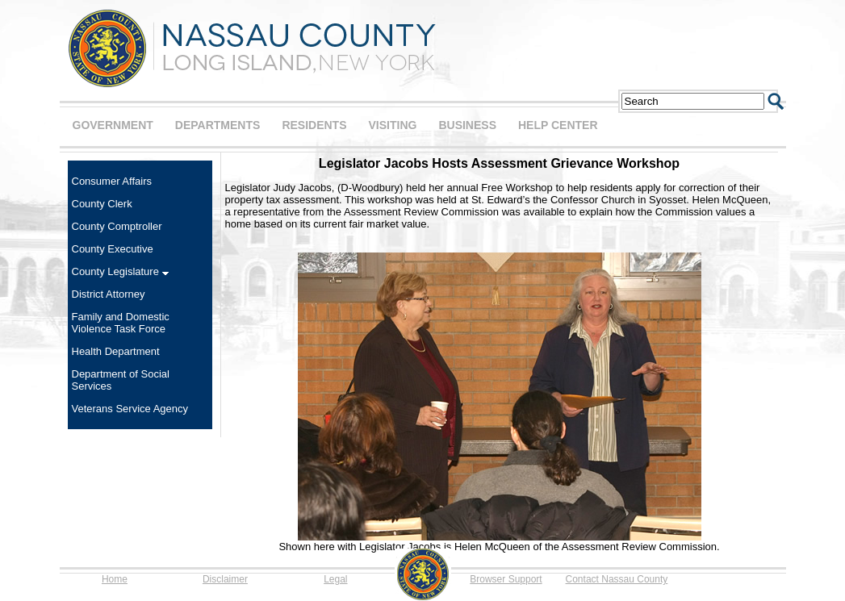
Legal (335, 579)
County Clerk (102, 204)
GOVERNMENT (113, 125)
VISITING (393, 125)
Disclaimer (225, 579)
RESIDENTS (314, 125)
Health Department (116, 351)
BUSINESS (467, 125)
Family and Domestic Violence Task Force (120, 323)
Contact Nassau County (617, 579)
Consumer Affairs (112, 181)
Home (115, 579)
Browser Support (506, 579)
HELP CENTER (558, 125)
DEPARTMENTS (218, 125)
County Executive (112, 249)
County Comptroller (117, 226)
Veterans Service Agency (130, 409)
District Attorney (108, 294)
